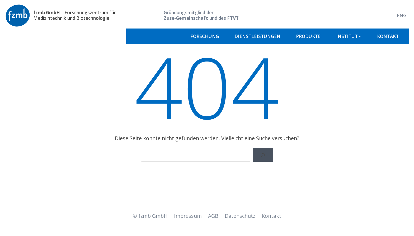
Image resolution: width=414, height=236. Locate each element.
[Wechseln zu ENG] (401, 15)
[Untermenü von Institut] (360, 36)
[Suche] (263, 155)
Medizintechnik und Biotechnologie (71, 18)
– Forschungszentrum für (74, 13)
